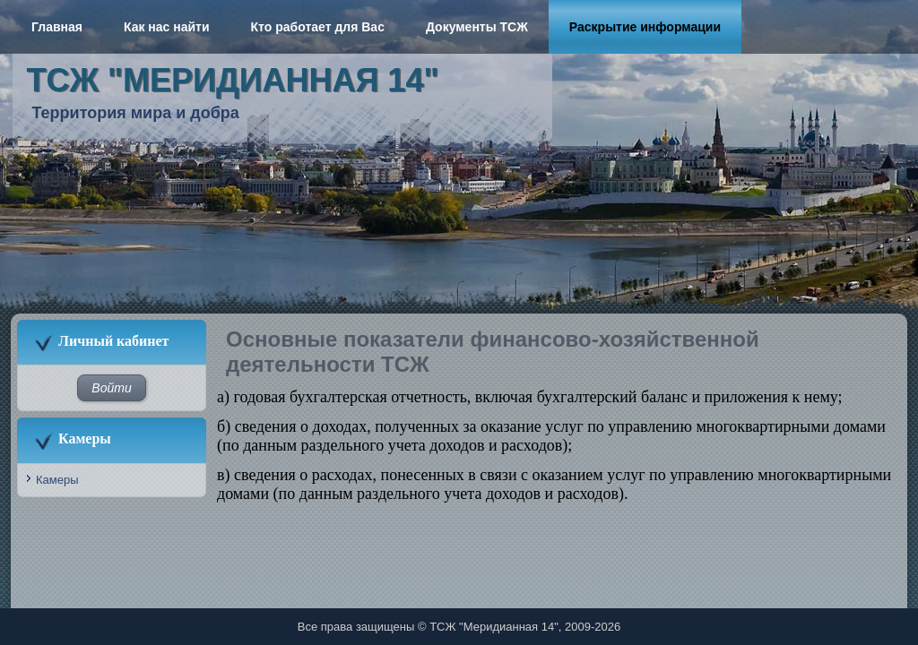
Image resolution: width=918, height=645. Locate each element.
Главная (56, 27)
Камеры (57, 479)
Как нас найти (167, 27)
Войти (111, 388)
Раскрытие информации (645, 27)
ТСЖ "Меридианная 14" (233, 80)
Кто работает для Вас (318, 27)
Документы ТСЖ (477, 27)
